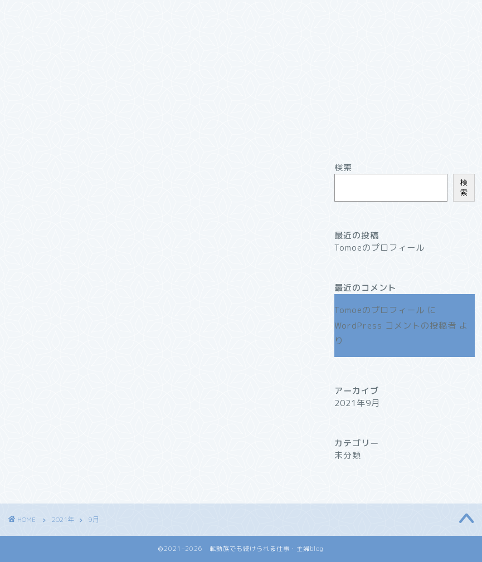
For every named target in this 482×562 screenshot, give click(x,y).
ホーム (37, 15)
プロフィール (103, 15)
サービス (172, 15)
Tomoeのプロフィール (379, 247)
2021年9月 (357, 403)
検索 (343, 167)
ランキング (238, 15)
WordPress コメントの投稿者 (395, 325)
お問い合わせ (50, 37)
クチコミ (303, 15)
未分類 (347, 455)
